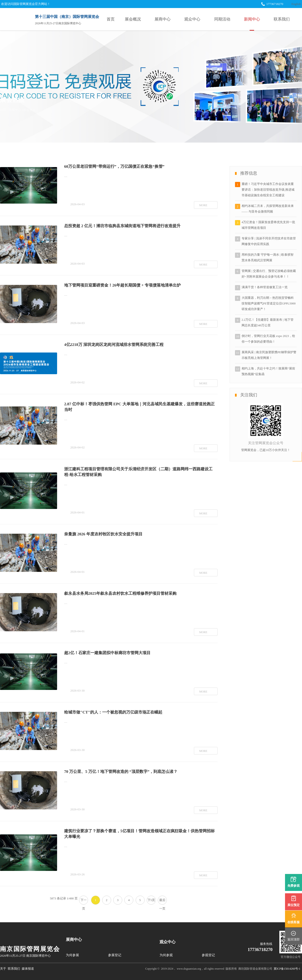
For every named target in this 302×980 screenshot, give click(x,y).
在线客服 (293, 922)
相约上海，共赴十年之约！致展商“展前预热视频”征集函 (265, 371)
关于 (3, 968)
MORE (203, 205)
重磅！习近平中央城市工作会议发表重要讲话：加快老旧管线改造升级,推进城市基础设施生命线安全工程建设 (264, 189)
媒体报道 (28, 968)
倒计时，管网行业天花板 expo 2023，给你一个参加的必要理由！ (265, 338)
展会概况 (134, 19)
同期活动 (223, 19)
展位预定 (293, 905)
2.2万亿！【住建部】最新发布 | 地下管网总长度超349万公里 (264, 322)
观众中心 (193, 19)
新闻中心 (253, 19)
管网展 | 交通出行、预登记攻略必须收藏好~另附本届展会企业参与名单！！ (265, 273)
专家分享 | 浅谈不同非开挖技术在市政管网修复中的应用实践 (265, 241)
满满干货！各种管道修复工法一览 (261, 287)
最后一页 (162, 901)
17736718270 (260, 949)
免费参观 (293, 888)
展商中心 (163, 19)
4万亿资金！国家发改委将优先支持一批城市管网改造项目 (265, 225)
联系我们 (282, 19)
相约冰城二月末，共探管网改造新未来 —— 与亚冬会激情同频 (264, 208)
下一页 (83, 901)
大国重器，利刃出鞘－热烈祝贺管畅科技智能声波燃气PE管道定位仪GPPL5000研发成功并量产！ (265, 303)
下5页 (151, 900)
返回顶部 (293, 939)
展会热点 (29, 110)
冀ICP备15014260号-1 (287, 968)
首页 (111, 19)
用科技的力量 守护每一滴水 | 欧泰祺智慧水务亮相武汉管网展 (264, 257)
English (296, 4)
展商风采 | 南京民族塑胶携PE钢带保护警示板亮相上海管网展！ (265, 355)
